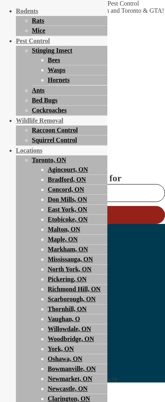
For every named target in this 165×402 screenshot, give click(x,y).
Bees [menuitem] (54, 60)
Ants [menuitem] (38, 90)
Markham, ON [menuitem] (68, 249)
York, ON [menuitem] (61, 348)
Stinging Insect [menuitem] (52, 50)
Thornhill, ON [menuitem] (67, 309)
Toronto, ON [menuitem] (49, 160)
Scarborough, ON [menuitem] (72, 299)
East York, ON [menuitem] (67, 209)
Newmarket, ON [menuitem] (70, 378)
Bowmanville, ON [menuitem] (72, 368)
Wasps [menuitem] (56, 70)
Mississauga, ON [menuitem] (70, 259)
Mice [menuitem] (38, 30)
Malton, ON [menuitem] (64, 229)
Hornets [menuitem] (59, 79)
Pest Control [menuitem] (33, 40)
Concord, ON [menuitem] (66, 189)
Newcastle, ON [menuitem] (67, 388)
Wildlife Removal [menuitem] (39, 120)
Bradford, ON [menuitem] (67, 179)
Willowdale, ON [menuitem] (69, 329)
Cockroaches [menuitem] (49, 110)
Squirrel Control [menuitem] (54, 140)
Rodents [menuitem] (27, 11)
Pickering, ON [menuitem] (67, 279)
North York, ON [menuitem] (69, 269)
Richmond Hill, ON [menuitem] (74, 289)
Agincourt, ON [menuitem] (68, 169)
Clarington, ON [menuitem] (69, 398)
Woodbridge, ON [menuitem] (71, 338)
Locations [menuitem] (29, 150)
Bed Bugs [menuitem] (44, 100)
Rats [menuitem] (38, 20)
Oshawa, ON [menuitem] (65, 358)
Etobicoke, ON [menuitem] (67, 219)
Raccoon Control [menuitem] (55, 130)
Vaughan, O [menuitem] (64, 319)
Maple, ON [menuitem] (63, 239)
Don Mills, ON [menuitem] (67, 199)
